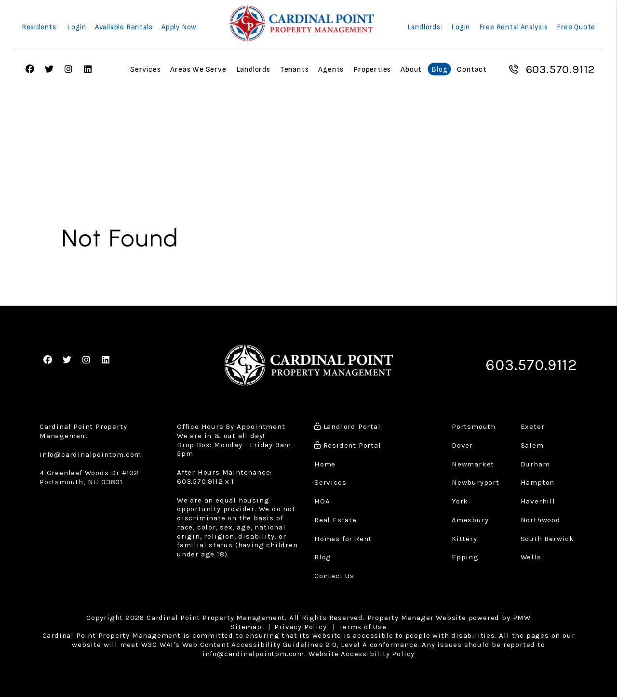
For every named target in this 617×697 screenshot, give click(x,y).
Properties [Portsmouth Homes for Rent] (372, 69)
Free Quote (576, 27)
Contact (472, 69)
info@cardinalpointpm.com (90, 454)
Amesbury (470, 520)
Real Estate (335, 520)
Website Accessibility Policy (361, 653)
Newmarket (473, 464)
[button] (48, 360)
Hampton (538, 482)
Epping (465, 557)
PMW (522, 617)
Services (330, 482)
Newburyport (475, 482)
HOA (322, 501)
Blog (439, 69)
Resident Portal (347, 445)
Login (76, 27)
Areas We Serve (198, 69)
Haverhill (538, 501)
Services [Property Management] (145, 69)
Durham (535, 464)
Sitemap (246, 626)
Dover (462, 445)
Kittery (464, 538)
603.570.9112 (561, 69)
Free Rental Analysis (513, 27)
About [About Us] (411, 69)
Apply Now (179, 27)
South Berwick (547, 538)
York (460, 501)
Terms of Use (363, 626)
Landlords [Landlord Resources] (253, 69)
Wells (531, 557)
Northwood (541, 520)
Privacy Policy (300, 626)
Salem (532, 445)
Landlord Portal (347, 426)
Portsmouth (474, 426)
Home (324, 464)
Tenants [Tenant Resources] (294, 69)
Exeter (533, 426)
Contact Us (334, 575)
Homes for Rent (343, 538)
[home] (301, 23)
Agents (331, 69)
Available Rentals (124, 27)
